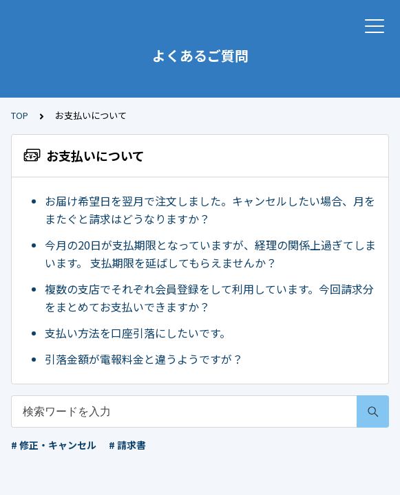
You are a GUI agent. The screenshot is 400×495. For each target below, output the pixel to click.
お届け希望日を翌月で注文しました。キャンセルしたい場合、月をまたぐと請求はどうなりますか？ (210, 209)
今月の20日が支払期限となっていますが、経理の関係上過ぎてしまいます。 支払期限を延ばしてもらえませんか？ (210, 253)
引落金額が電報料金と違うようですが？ (144, 359)
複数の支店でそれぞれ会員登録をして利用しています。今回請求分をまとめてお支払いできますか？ (209, 297)
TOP (19, 115)
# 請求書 (127, 445)
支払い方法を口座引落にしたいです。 (138, 332)
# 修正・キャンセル (53, 445)
